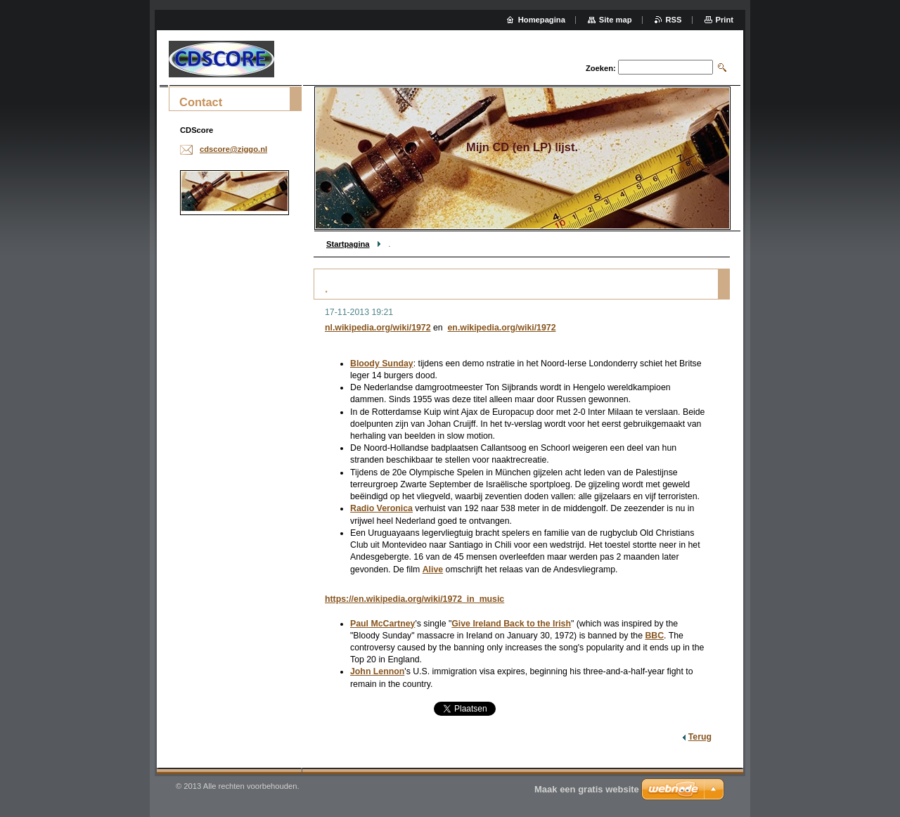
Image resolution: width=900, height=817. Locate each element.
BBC (654, 636)
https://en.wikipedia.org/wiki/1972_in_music (414, 599)
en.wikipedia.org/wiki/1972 (502, 328)
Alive (433, 569)
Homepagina (541, 19)
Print (724, 19)
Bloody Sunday (381, 363)
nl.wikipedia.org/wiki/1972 (378, 328)
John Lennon (377, 671)
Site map (615, 19)
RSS (674, 19)
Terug (700, 737)
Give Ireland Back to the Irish (511, 624)
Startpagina (348, 244)
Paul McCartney (382, 624)
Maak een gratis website (586, 789)
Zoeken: (601, 68)
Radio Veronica (381, 508)
